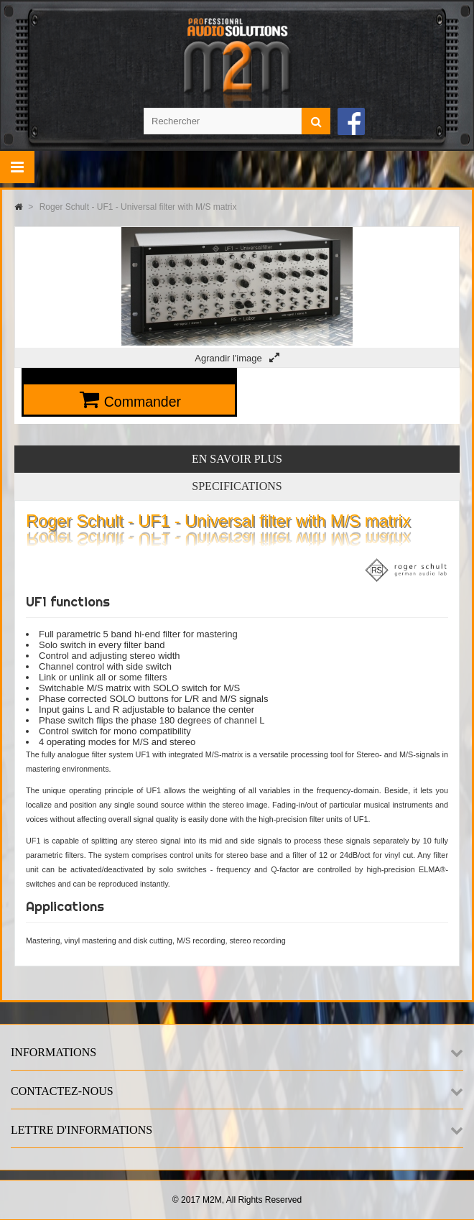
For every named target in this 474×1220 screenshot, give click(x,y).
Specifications (237, 486)
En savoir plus (237, 459)
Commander (142, 402)
